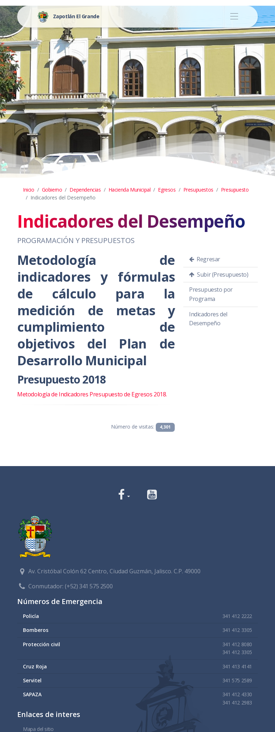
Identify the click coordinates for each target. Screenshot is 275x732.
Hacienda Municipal (129, 189)
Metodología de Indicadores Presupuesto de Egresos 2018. (92, 394)
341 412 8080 (237, 644)
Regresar (204, 259)
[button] (124, 495)
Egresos (166, 189)
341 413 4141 (237, 666)
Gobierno (52, 189)
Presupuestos (198, 189)
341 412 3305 (237, 630)
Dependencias (85, 189)
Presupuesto (235, 189)
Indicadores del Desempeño (208, 318)
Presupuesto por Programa (211, 294)
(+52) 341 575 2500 (88, 586)
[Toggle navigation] (234, 17)
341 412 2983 (237, 702)
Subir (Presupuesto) (219, 274)
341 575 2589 (237, 680)
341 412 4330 (237, 694)
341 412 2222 (237, 616)
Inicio (28, 189)
